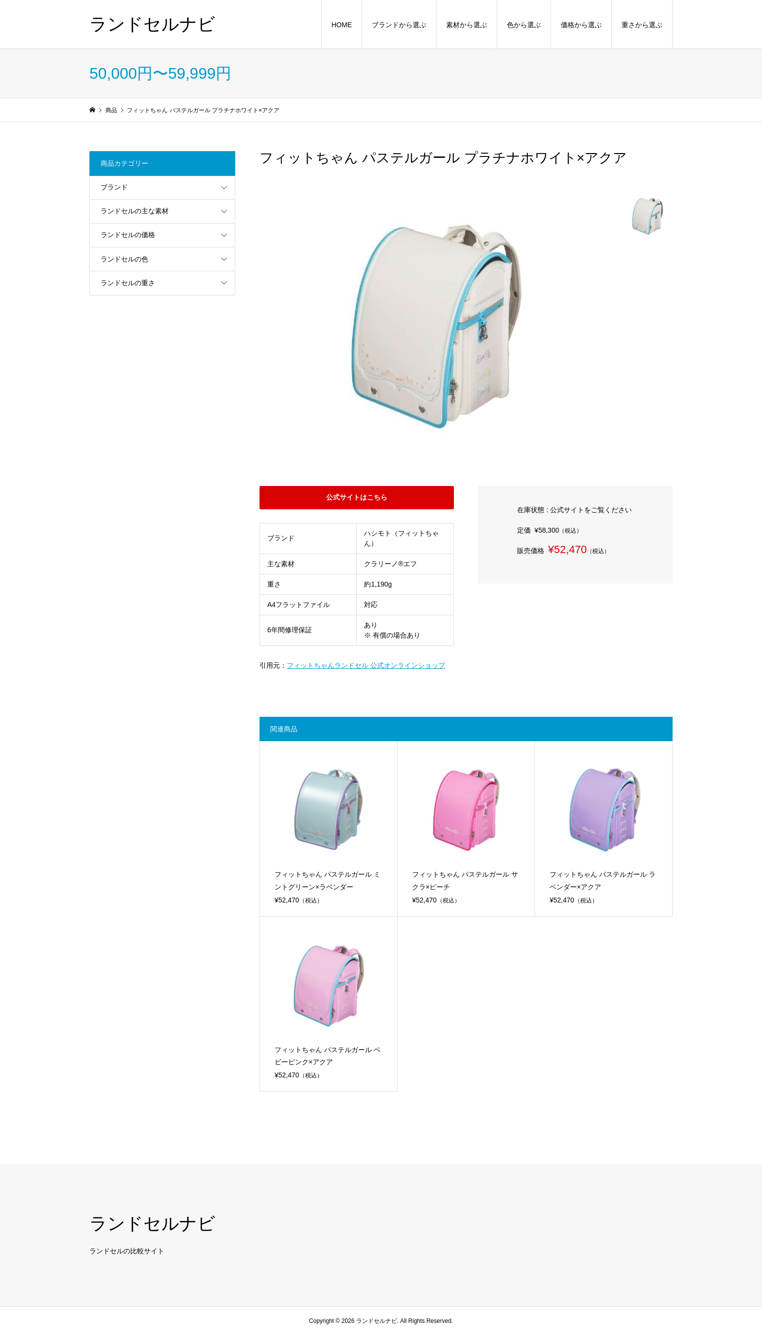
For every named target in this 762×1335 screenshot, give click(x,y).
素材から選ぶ (466, 25)
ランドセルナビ (152, 24)
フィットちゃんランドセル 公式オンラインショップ (366, 665)
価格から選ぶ (581, 25)
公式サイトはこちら (356, 497)
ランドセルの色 (124, 259)
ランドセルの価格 (128, 235)
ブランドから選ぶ (399, 25)
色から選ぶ (524, 25)
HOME (341, 25)
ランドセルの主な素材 (135, 211)
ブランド (114, 187)
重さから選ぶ (642, 25)
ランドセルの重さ (128, 283)
